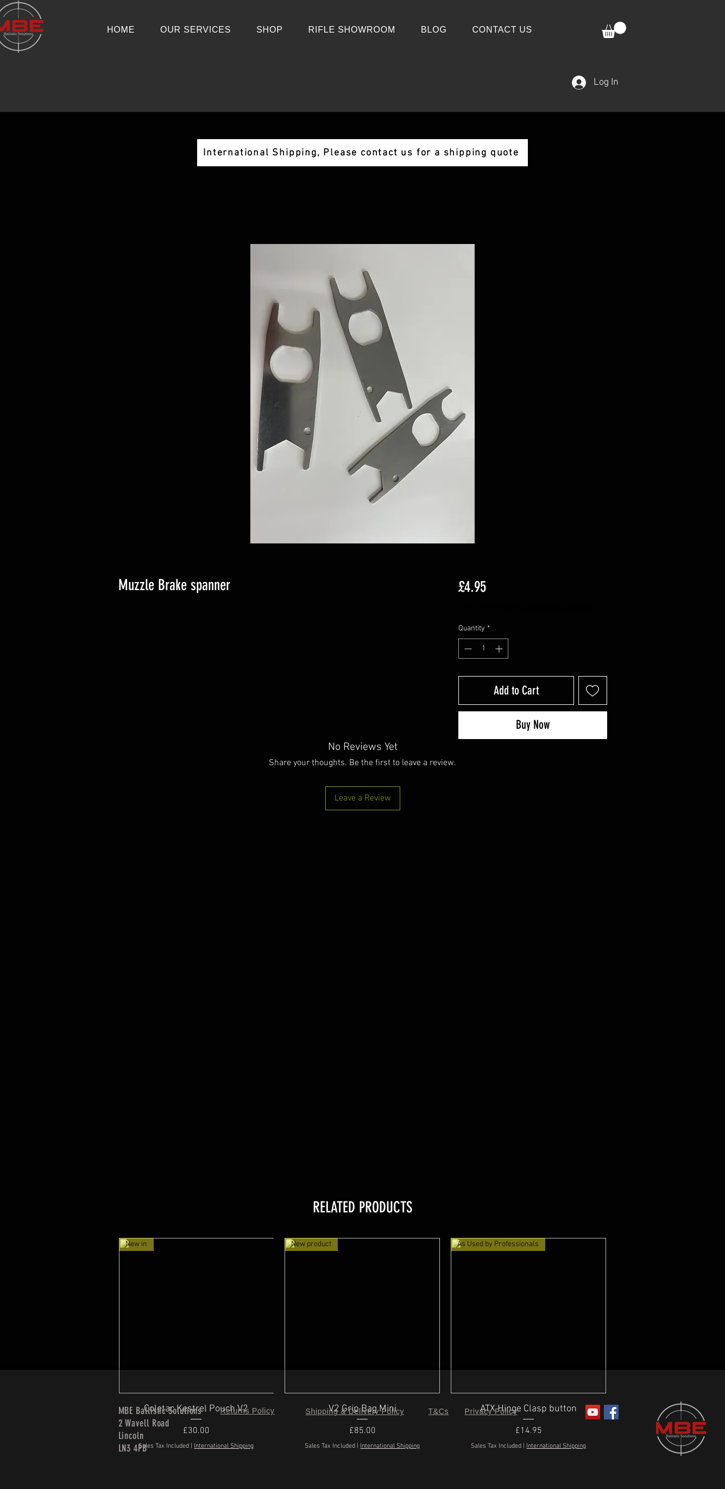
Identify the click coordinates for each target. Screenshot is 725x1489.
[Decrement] (467, 648)
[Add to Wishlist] (592, 690)
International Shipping (556, 607)
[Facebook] (611, 1412)
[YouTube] (592, 1412)
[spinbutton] (483, 648)
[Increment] (500, 648)
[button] (614, 30)
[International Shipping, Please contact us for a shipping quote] (362, 152)
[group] (363, 1351)
